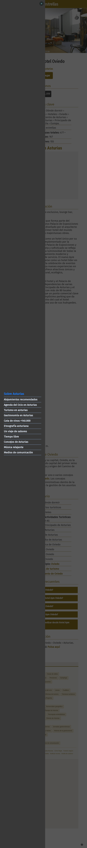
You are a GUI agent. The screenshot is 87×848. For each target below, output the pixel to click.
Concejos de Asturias (16, 441)
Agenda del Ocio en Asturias (20, 404)
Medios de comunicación (18, 452)
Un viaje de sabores (15, 431)
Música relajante (13, 447)
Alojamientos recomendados (20, 399)
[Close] (41, 4)
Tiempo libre (11, 436)
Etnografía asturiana (16, 426)
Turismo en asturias (16, 410)
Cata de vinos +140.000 (17, 420)
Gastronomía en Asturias (18, 415)
